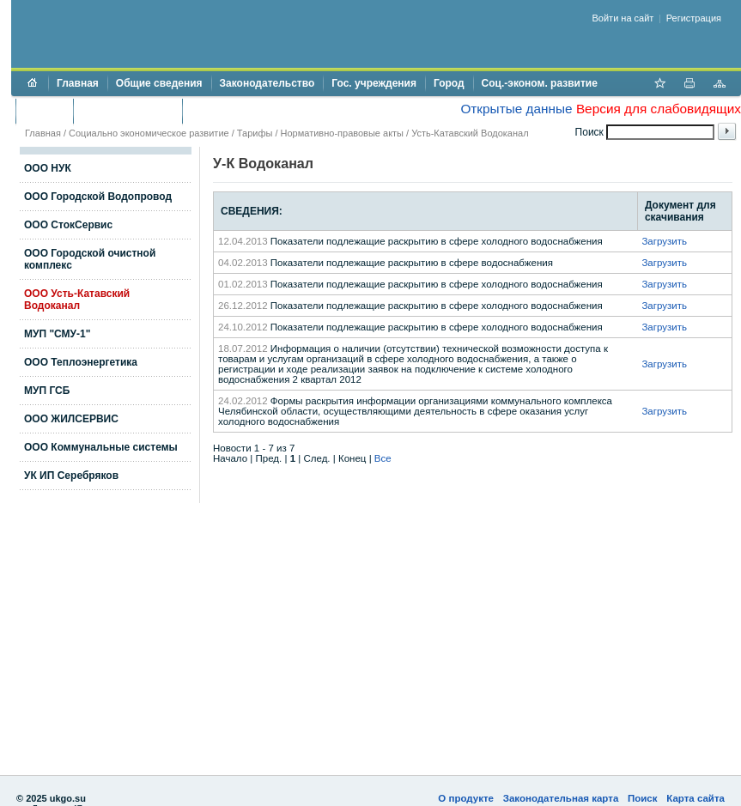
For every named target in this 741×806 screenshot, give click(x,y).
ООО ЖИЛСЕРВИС (71, 419)
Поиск (643, 798)
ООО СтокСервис (68, 225)
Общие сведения (159, 83)
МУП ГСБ (47, 391)
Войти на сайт (623, 18)
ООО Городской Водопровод (98, 197)
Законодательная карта (561, 798)
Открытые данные (516, 108)
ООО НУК (47, 168)
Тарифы (255, 133)
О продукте (466, 798)
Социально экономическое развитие (149, 133)
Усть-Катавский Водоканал (469, 133)
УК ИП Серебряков (71, 476)
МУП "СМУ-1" (57, 334)
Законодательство (267, 83)
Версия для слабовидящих (658, 108)
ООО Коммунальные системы (101, 447)
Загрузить (664, 241)
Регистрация (693, 18)
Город (449, 83)
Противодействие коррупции (265, 111)
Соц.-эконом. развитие (540, 83)
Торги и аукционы (127, 111)
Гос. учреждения (373, 83)
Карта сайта (695, 798)
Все (383, 458)
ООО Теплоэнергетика (80, 362)
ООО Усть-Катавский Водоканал (77, 300)
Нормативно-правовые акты (342, 133)
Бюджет (44, 111)
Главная (78, 83)
